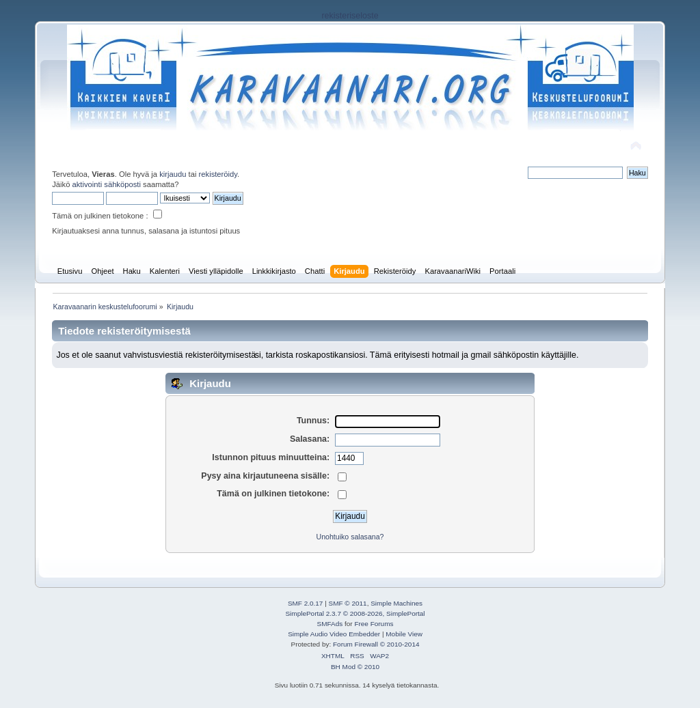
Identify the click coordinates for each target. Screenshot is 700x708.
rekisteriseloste (349, 15)
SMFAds (330, 623)
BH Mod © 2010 (355, 666)
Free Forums (373, 623)
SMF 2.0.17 (305, 603)
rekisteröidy (218, 174)
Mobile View (404, 634)
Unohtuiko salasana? (350, 537)
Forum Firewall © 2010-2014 (376, 644)
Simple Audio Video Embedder (334, 634)
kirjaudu (172, 174)
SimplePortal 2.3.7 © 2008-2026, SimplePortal (355, 613)
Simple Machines (396, 603)
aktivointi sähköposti (106, 184)
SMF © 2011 (348, 603)
